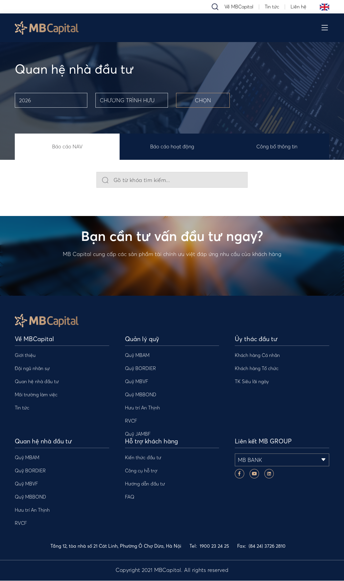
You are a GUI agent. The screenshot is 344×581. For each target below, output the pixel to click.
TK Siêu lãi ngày (252, 382)
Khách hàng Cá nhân (257, 356)
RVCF (131, 421)
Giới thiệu (25, 356)
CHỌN (203, 100)
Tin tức (272, 7)
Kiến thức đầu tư (143, 458)
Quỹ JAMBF (137, 434)
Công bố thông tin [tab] (276, 147)
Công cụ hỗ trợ (141, 471)
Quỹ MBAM (137, 356)
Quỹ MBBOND (140, 395)
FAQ (129, 497)
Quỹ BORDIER (140, 369)
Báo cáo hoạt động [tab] (172, 147)
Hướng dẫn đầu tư (145, 484)
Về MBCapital (238, 7)
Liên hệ (298, 7)
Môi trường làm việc (36, 395)
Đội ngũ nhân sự (32, 369)
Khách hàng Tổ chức (256, 369)
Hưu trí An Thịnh (142, 408)
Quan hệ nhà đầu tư (37, 382)
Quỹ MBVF (136, 382)
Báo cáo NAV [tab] (67, 147)
